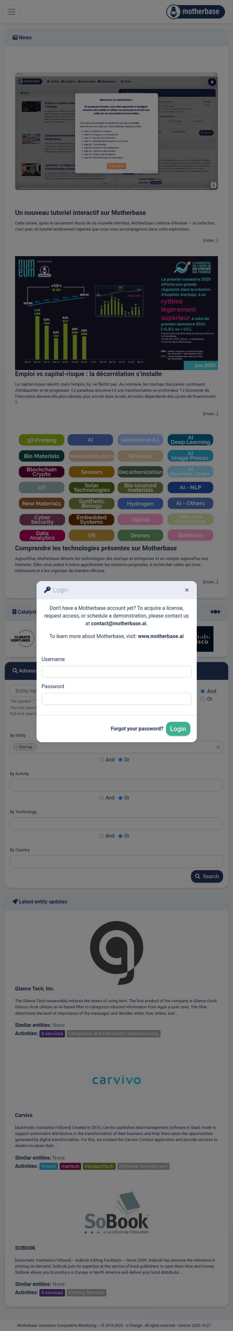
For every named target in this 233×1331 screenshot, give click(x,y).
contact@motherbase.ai (118, 623)
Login (178, 729)
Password (53, 686)
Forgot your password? (137, 729)
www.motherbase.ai (161, 636)
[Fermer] (187, 590)
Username (53, 659)
